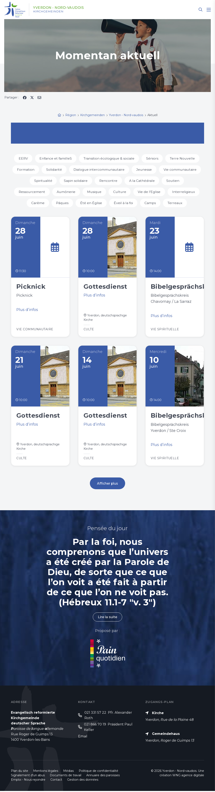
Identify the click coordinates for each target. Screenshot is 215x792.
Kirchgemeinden (49, 11)
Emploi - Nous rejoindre (28, 781)
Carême (37, 203)
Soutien (173, 181)
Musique (94, 192)
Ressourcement (31, 192)
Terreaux (175, 203)
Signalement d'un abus (28, 776)
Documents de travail (65, 776)
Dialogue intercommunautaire (99, 170)
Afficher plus (107, 484)
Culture (120, 192)
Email (82, 737)
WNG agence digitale (188, 776)
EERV (22, 158)
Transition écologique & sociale (109, 158)
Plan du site (19, 772)
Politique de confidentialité (98, 772)
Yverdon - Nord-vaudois (59, 7)
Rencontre (108, 181)
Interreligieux (184, 192)
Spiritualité (43, 181)
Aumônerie (65, 192)
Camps (150, 203)
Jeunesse (144, 170)
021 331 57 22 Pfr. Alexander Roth (108, 716)
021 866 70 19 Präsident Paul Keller (108, 728)
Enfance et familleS (55, 158)
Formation (25, 170)
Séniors (153, 158)
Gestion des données (82, 781)
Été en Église (91, 203)
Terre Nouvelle (183, 158)
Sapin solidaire (76, 181)
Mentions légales (45, 772)
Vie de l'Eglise (150, 192)
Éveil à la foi (123, 203)
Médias (68, 772)
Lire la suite (107, 618)
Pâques (61, 203)
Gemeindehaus (166, 735)
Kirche (158, 714)
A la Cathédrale (142, 181)
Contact (56, 781)
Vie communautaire (180, 170)
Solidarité (53, 170)
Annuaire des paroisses (103, 776)
